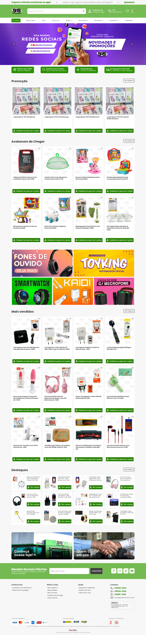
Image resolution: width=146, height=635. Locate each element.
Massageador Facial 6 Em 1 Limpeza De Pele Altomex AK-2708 (95, 496)
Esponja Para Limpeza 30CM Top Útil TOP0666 (33, 512)
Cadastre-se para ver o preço (27, 131)
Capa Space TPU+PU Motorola (87, 117)
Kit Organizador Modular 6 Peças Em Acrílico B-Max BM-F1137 (118, 228)
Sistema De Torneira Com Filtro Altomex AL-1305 (25, 446)
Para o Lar (55, 20)
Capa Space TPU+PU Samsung (56, 117)
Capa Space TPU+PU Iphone (24, 117)
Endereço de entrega (55, 595)
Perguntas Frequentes (87, 588)
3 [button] (74, 61)
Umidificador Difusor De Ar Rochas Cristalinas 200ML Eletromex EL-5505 (126, 496)
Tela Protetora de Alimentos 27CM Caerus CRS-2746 (56, 178)
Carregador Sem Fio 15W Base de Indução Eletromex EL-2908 (26, 348)
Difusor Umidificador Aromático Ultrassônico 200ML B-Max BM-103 (88, 447)
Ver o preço (34, 487)
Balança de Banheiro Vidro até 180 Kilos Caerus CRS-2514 (33, 478)
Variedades (128, 20)
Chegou (17, 20)
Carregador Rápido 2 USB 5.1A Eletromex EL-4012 (87, 348)
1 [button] (69, 61)
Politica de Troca (85, 593)
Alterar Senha (52, 598)
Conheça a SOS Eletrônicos (22, 588)
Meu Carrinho (52, 593)
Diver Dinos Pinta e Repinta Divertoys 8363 (55, 227)
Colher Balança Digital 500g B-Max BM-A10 (119, 348)
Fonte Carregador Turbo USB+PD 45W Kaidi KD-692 (88, 397)
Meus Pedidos (52, 590)
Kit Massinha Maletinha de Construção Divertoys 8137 (117, 178)
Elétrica (68, 20)
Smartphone (114, 20)
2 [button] (72, 61)
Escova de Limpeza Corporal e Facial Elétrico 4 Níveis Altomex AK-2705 (25, 398)
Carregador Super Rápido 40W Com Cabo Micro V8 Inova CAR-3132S (95, 479)
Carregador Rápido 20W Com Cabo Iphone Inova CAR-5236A (64, 479)
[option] (73, 44)
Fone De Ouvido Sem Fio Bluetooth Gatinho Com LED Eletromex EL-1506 (55, 398)
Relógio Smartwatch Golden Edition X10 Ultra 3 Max (95, 512)
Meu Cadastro (52, 588)
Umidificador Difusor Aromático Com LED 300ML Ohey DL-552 (57, 446)
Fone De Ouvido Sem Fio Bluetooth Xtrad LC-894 (33, 495)
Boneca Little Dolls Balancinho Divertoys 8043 (88, 178)
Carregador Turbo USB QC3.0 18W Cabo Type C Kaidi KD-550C (57, 348)
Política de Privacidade (20, 590)
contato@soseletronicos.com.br (124, 597)
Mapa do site (116, 626)
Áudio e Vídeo (30, 20)
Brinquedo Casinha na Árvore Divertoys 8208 (25, 227)
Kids (43, 20)
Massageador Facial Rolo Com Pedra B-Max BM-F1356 (88, 227)
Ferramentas (82, 20)
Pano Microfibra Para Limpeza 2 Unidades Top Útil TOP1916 (64, 512)
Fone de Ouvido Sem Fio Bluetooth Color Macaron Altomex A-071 (126, 479)
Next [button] (132, 44)
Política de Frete (85, 590)
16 (120, 588)
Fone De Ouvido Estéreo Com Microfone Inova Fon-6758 (118, 446)
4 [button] (76, 61)
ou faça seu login (98, 12)
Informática (98, 20)
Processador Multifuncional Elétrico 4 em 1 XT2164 (118, 397)
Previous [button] (14, 44)
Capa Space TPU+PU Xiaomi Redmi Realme (118, 118)
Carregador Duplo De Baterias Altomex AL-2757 (126, 512)
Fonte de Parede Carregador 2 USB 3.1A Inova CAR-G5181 (64, 495)
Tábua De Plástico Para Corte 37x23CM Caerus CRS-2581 (25, 178)
